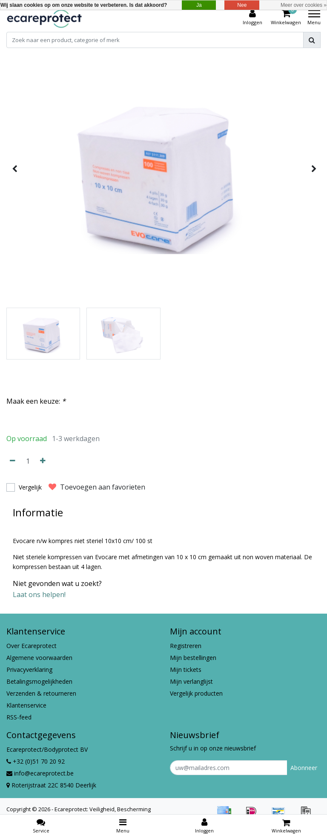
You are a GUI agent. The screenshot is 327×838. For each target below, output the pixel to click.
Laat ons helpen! (39, 594)
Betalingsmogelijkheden (39, 681)
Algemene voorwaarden (39, 658)
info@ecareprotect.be (40, 773)
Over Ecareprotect (31, 646)
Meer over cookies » (304, 5)
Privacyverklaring (29, 669)
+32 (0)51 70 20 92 (35, 761)
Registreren (185, 646)
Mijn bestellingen (193, 658)
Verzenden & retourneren (41, 693)
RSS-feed (19, 717)
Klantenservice (26, 705)
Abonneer (303, 768)
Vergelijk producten (196, 693)
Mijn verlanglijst (191, 681)
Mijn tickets (185, 669)
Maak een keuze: (36, 401)
